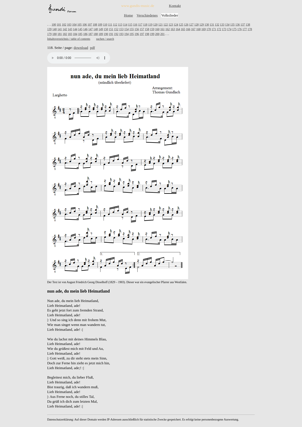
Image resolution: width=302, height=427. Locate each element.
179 (49, 34)
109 (100, 24)
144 (75, 29)
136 (237, 24)
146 (85, 29)
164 (178, 29)
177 (244, 29)
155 (131, 29)
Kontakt (175, 6)
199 (152, 34)
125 (181, 24)
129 (201, 24)
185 (80, 34)
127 (191, 24)
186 (85, 34)
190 (106, 34)
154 (126, 29)
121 (160, 24)
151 (111, 29)
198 (147, 34)
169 (203, 29)
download (81, 48)
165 (183, 29)
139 (49, 29)
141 (59, 29)
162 (167, 29)
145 (80, 29)
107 (90, 24)
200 (157, 34)
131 (212, 24)
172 (219, 29)
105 (79, 24)
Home (128, 15)
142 (65, 29)
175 (234, 29)
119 (150, 24)
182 (65, 34)
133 (222, 24)
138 (248, 24)
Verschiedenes (147, 15)
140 (54, 29)
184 (75, 34)
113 (120, 24)
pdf (92, 48)
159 (152, 29)
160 (157, 29)
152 (116, 29)
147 (90, 29)
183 (70, 34)
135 (232, 24)
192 (116, 34)
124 (176, 24)
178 (250, 29)
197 (142, 34)
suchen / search (105, 38)
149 (101, 29)
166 (188, 29)
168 (198, 29)
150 (106, 29)
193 (121, 34)
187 (90, 34)
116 (135, 24)
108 (95, 24)
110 (105, 24)
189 (101, 34)
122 (165, 24)
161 (162, 29)
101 (59, 24)
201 (162, 34)
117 (140, 24)
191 (111, 34)
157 (142, 29)
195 (131, 34)
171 (214, 29)
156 (137, 29)
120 (155, 24)
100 (54, 24)
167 (193, 29)
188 (96, 34)
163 (173, 29)
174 (229, 29)
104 (74, 24)
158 (147, 29)
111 (110, 24)
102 (64, 24)
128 (196, 24)
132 (217, 24)
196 (137, 34)
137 (243, 24)
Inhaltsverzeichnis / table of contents (68, 38)
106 (84, 24)
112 (115, 24)
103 (69, 24)
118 (145, 24)
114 (125, 24)
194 (126, 34)
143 (70, 29)
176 (239, 29)
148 (96, 29)
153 (121, 29)
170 (209, 29)
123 (171, 24)
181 (59, 34)
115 (130, 24)
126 (186, 24)
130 (206, 24)
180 (54, 34)
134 (227, 24)
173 (224, 29)
